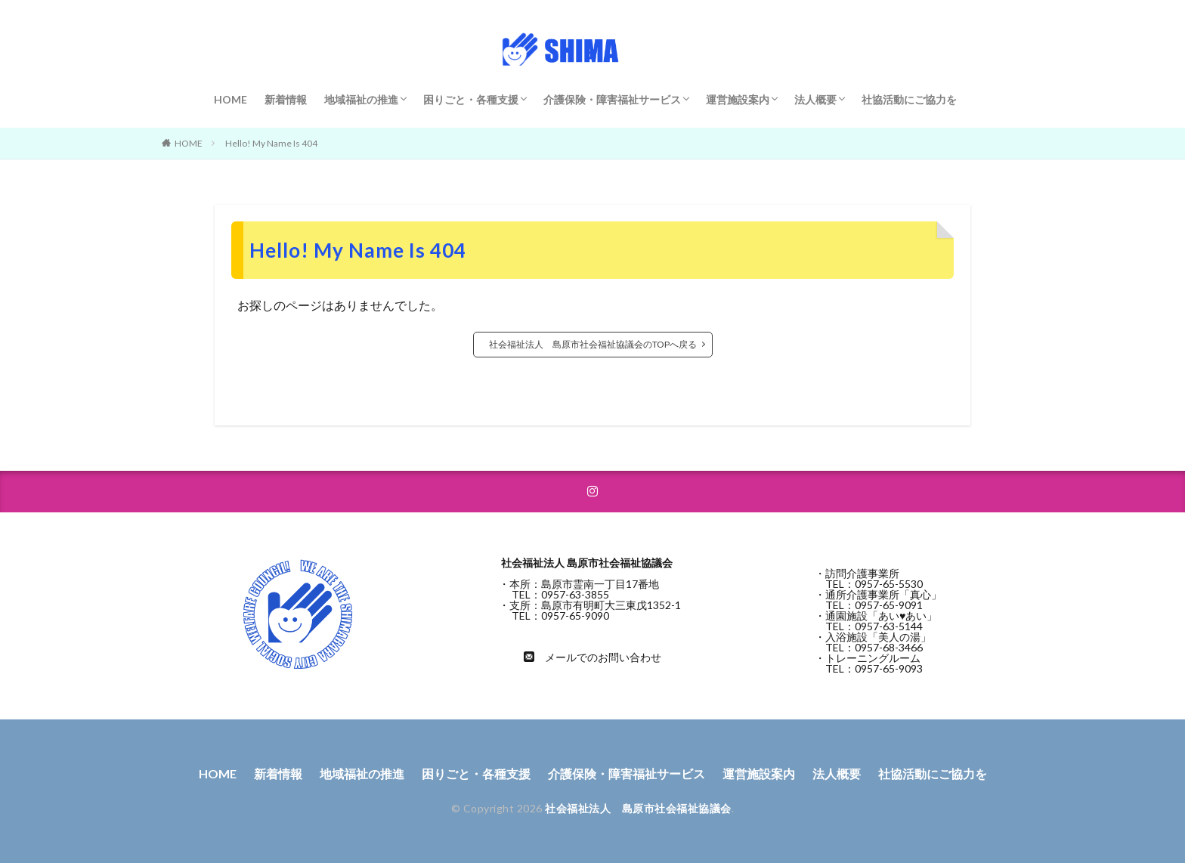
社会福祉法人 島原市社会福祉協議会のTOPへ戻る (593, 344)
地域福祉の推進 (361, 99)
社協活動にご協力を (909, 99)
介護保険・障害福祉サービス (612, 99)
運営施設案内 (737, 99)
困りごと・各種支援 (470, 99)
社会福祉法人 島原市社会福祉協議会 (638, 808)
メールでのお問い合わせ (603, 657)
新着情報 (286, 99)
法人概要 (815, 99)
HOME (230, 99)
